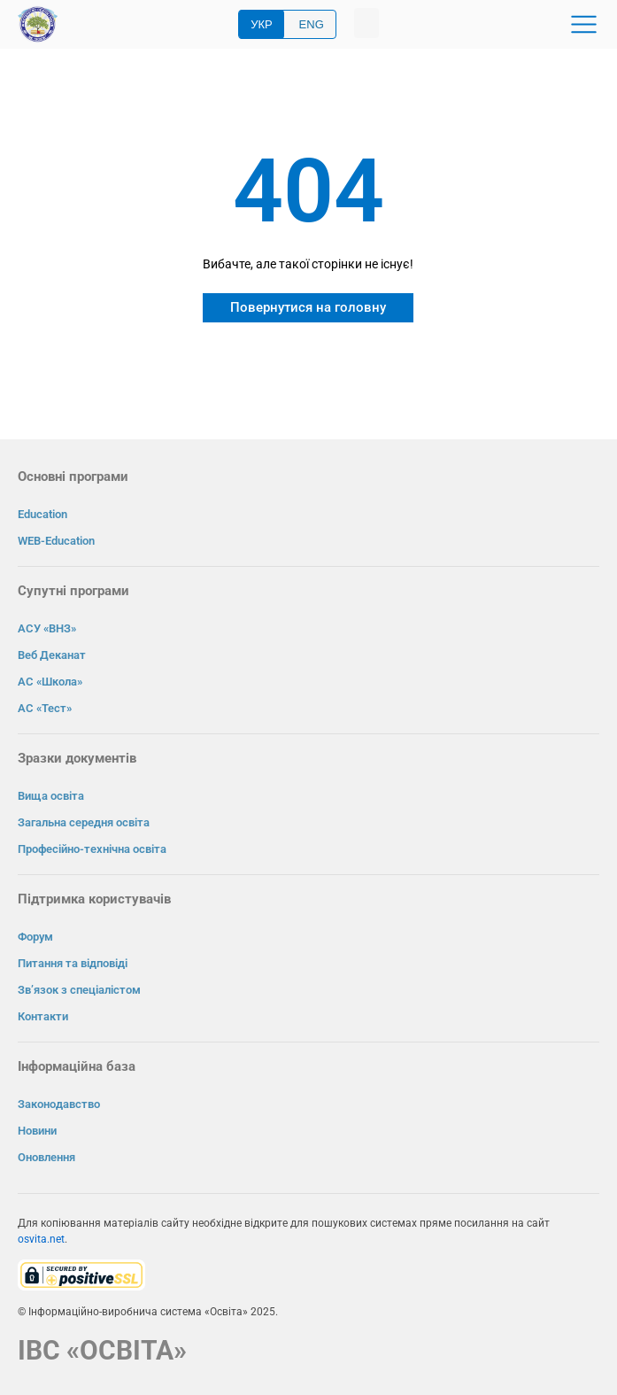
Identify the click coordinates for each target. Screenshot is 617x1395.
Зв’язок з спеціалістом (79, 989)
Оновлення (46, 1157)
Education (42, 514)
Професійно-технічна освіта (92, 849)
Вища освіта (51, 795)
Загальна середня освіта (84, 822)
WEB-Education (56, 540)
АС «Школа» (50, 681)
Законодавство (59, 1104)
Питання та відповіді (72, 963)
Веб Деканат (52, 655)
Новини (37, 1130)
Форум (35, 936)
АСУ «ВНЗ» (47, 628)
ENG (311, 24)
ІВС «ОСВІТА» (102, 1350)
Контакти (43, 1016)
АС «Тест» (45, 708)
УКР (262, 24)
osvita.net (41, 1239)
